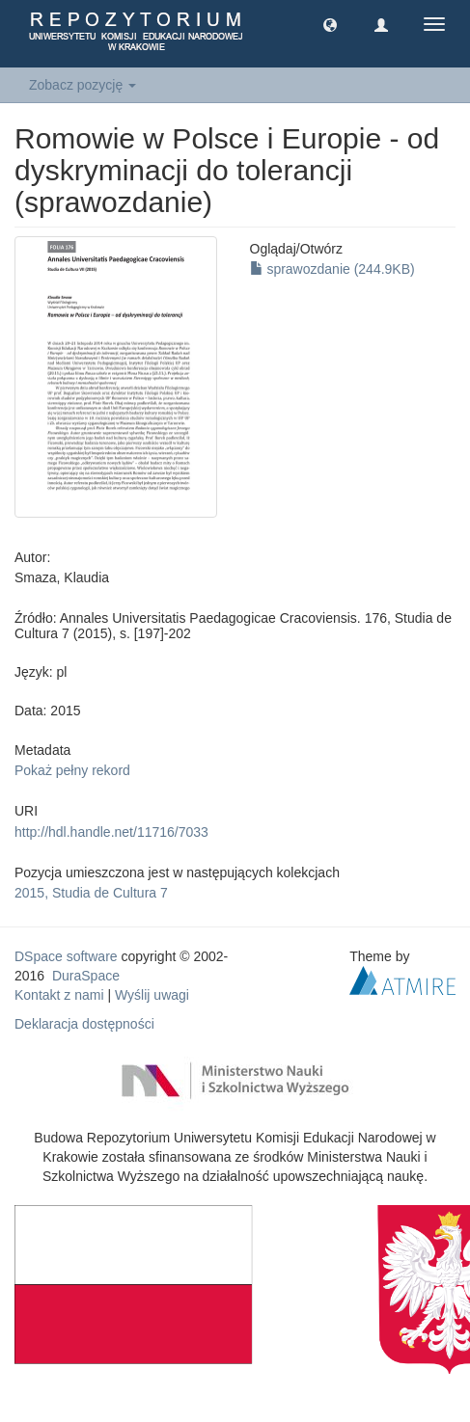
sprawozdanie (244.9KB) (332, 269)
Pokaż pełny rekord (72, 770)
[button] (330, 24)
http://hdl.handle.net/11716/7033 (111, 832)
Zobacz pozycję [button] (82, 85)
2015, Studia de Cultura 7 (91, 892)
